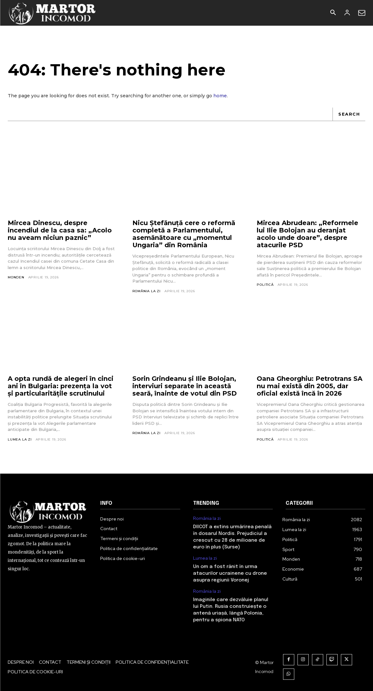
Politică (265, 285)
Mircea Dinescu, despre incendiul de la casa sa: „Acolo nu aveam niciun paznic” (60, 230)
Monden (16, 277)
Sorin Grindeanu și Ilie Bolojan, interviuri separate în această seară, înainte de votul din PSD (184, 386)
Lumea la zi (20, 439)
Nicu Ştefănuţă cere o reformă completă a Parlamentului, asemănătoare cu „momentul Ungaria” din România (183, 234)
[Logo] (52, 13)
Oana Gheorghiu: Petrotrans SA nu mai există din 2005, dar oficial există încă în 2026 (310, 386)
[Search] (349, 114)
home (220, 96)
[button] (332, 13)
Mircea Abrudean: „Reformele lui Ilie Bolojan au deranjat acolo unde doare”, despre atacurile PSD (307, 234)
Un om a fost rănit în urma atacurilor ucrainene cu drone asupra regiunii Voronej (230, 573)
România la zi (146, 291)
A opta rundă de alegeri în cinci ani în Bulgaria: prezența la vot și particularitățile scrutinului (60, 386)
